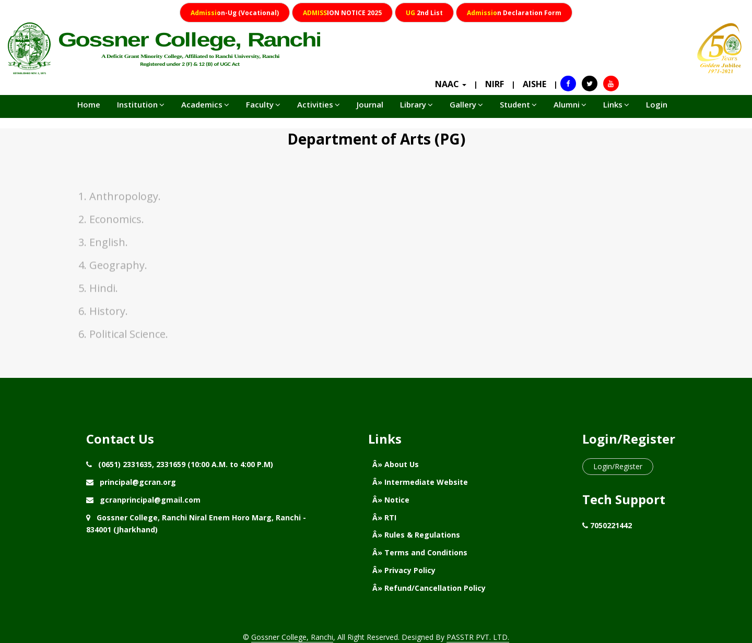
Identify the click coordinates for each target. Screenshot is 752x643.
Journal (370, 104)
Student (518, 104)
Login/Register (617, 466)
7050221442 (611, 525)
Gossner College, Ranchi (292, 637)
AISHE (534, 84)
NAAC (450, 84)
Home (88, 104)
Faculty (263, 104)
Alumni (570, 104)
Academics (205, 104)
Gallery (466, 104)
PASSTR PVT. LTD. (477, 637)
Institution (140, 104)
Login (656, 104)
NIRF (494, 84)
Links (616, 104)
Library (416, 104)
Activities (318, 104)
